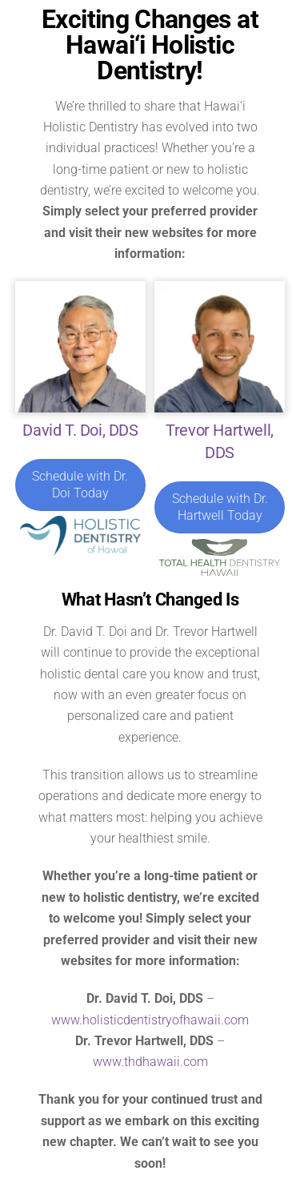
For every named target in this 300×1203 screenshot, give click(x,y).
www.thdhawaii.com (150, 1061)
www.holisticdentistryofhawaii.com (150, 1020)
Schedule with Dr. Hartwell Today (220, 507)
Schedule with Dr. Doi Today (80, 485)
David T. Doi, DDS (80, 430)
